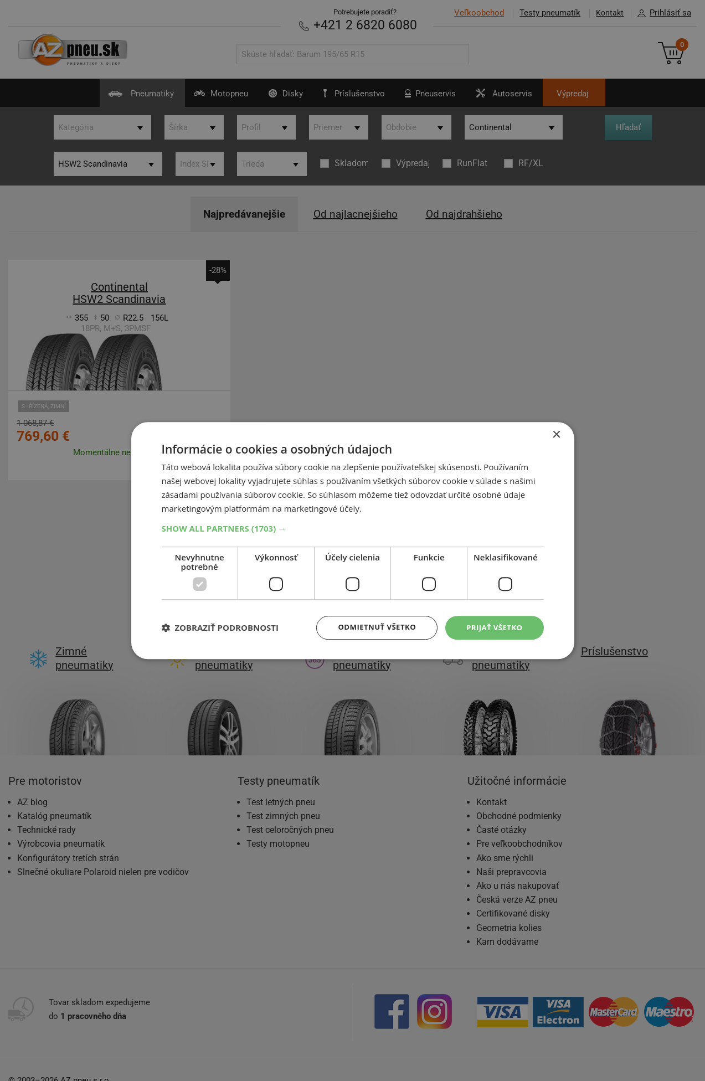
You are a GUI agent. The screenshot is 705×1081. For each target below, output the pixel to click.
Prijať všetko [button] (492, 627)
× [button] (556, 434)
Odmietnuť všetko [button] (372, 627)
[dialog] (352, 540)
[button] (353, 528)
